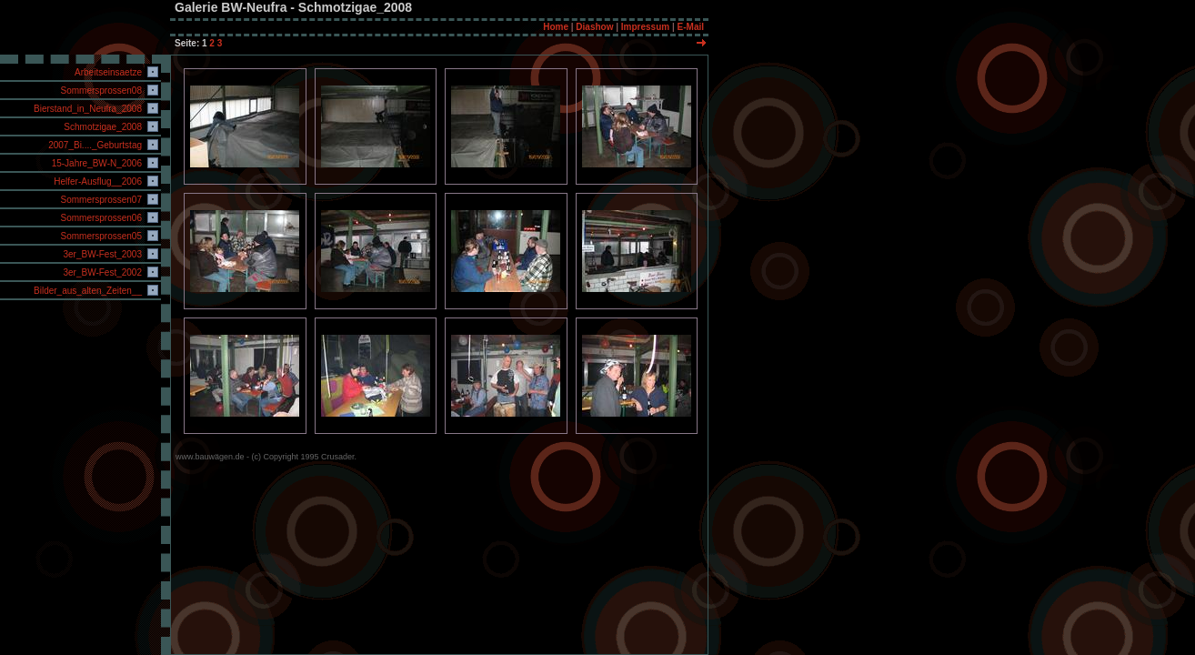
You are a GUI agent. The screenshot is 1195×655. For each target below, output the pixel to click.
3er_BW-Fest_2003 (101, 254)
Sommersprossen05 (100, 236)
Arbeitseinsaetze (107, 72)
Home (555, 27)
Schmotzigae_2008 (102, 127)
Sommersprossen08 (100, 91)
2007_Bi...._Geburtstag (93, 145)
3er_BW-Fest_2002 (101, 272)
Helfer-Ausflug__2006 (96, 181)
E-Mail (691, 27)
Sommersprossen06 (100, 218)
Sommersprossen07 (100, 200)
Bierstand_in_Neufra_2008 (86, 109)
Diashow (594, 27)
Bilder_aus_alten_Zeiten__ (86, 291)
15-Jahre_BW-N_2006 (95, 163)
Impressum (645, 27)
